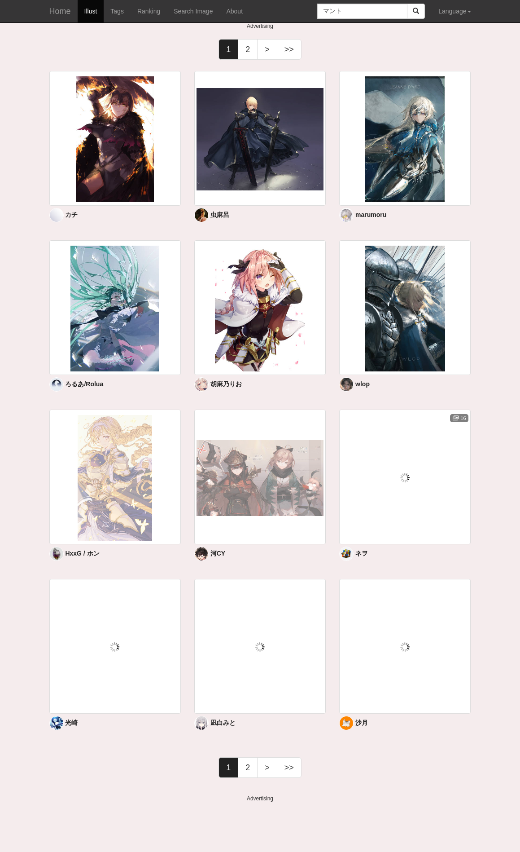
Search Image (193, 11)
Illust (90, 11)
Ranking (148, 11)
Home (60, 11)
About (234, 11)
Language (454, 11)
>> (289, 49)
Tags (117, 11)
